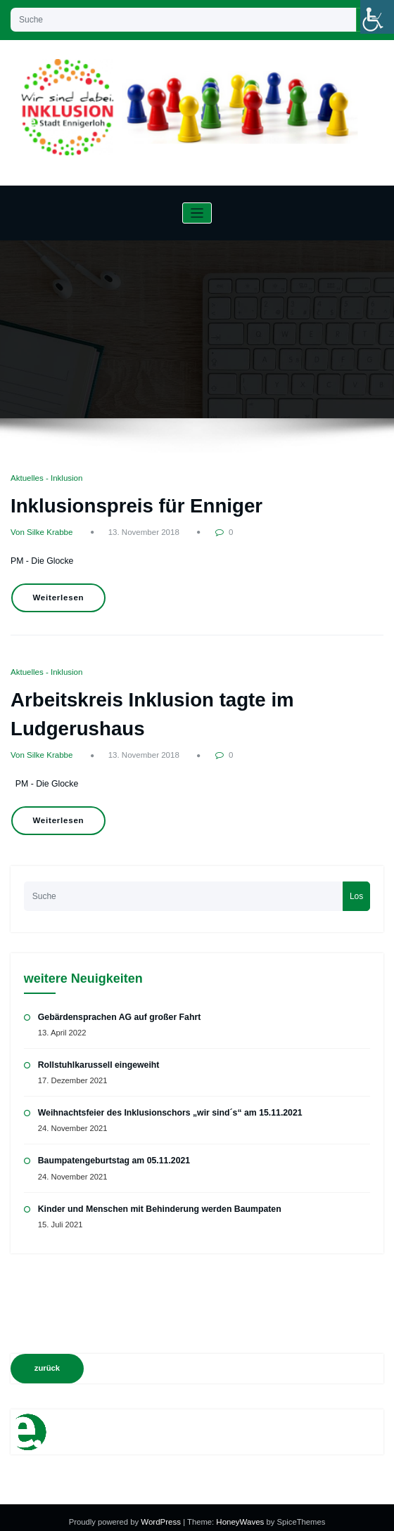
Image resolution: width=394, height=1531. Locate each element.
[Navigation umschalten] (197, 213)
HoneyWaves (239, 1513)
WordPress (163, 1513)
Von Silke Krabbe (41, 531)
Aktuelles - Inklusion (46, 478)
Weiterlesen (57, 595)
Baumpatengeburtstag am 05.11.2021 (112, 1152)
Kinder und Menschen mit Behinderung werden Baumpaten (157, 1200)
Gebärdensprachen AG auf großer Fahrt (117, 1009)
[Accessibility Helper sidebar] (377, 17)
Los (356, 888)
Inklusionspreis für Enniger (134, 504)
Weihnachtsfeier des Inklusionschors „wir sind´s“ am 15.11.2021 (167, 1105)
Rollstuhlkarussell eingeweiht (97, 1057)
